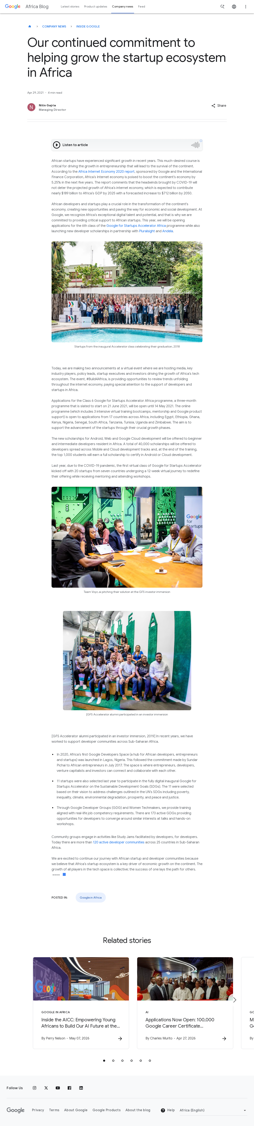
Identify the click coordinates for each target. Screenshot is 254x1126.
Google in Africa (91, 897)
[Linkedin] (81, 1088)
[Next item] (234, 1000)
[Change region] (213, 1110)
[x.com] (46, 1088)
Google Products (106, 1110)
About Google (76, 1110)
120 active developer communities (118, 842)
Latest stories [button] (70, 6)
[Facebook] (69, 1088)
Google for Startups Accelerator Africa (136, 226)
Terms (54, 1110)
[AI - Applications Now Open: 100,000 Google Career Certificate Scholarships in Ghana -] (181, 1003)
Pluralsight (147, 231)
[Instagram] (34, 1088)
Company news (54, 26)
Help (167, 1110)
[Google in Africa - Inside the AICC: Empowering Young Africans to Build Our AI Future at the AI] (72, 1003)
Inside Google (88, 26)
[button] (219, 105)
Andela (167, 231)
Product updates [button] (95, 6)
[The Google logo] (16, 1110)
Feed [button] (141, 6)
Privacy (38, 1110)
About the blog (138, 1110)
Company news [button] (122, 6)
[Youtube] (58, 1088)
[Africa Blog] (30, 26)
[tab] (104, 1060)
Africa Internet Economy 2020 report (106, 172)
